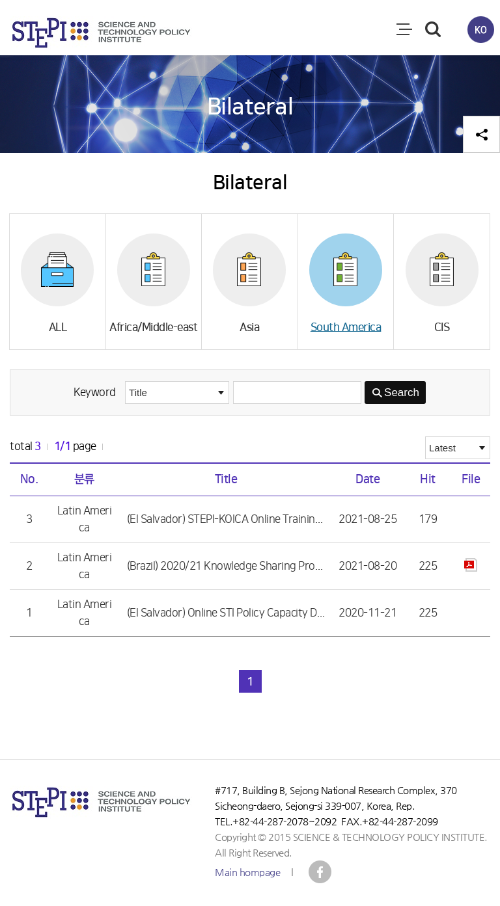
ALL (58, 327)
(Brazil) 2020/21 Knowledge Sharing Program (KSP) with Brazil (226, 566)
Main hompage (247, 871)
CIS (442, 327)
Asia (249, 327)
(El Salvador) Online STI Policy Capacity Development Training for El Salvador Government (226, 613)
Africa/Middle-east (153, 327)
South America (346, 327)
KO (480, 29)
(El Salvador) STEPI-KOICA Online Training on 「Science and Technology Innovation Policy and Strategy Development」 (226, 519)
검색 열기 (433, 29)
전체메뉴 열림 (404, 29)
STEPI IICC (320, 871)
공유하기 (481, 134)
